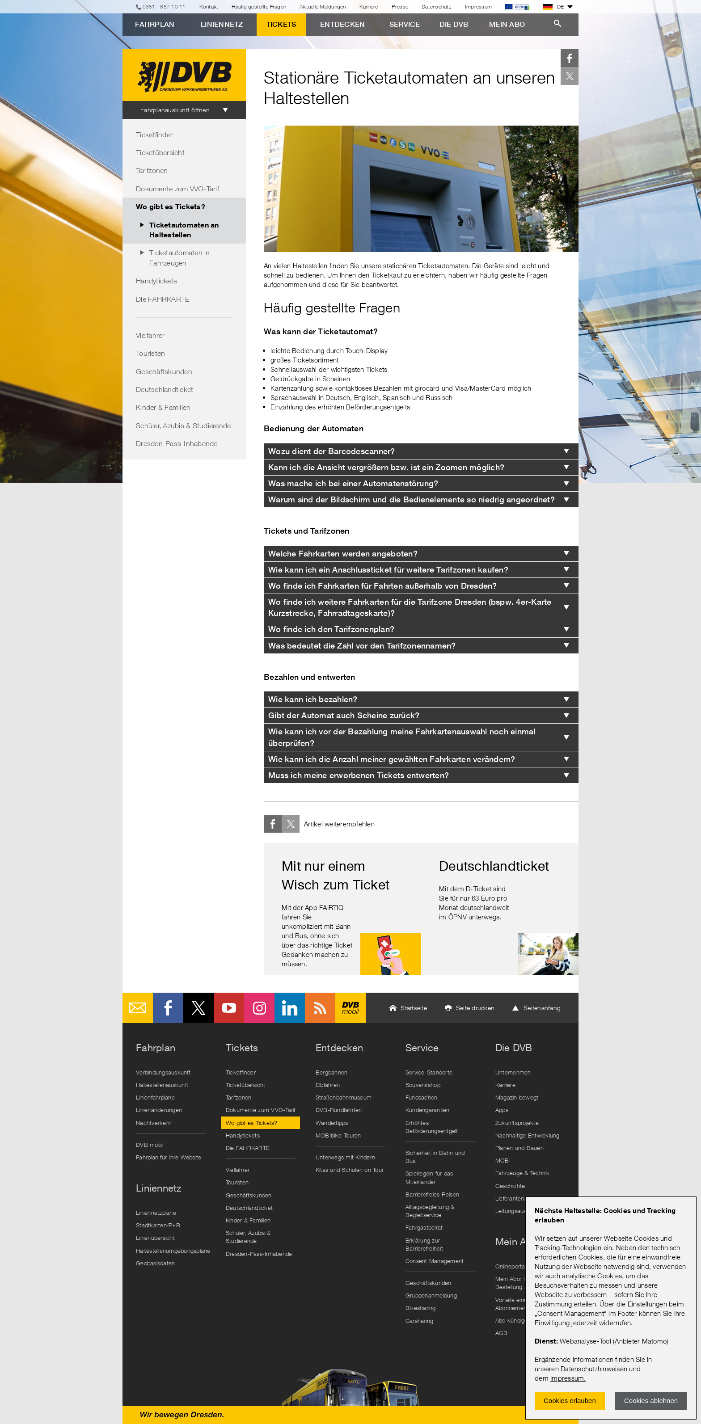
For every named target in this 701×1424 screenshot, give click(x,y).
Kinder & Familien (163, 407)
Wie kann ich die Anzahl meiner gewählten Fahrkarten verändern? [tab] (391, 759)
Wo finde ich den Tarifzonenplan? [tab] (331, 629)
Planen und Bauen (519, 1147)
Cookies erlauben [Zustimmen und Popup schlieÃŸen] (570, 1400)
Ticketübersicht (160, 152)
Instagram (259, 1008)
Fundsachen (421, 1097)
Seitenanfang (542, 1007)
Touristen (150, 353)
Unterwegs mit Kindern (345, 1157)
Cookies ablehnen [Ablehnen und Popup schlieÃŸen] (651, 1400)
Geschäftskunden (164, 371)
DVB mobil (350, 1008)
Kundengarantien (427, 1109)
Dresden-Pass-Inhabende (177, 443)
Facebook (570, 58)
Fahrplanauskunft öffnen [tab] (175, 110)
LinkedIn (289, 1008)
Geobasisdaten (155, 1263)
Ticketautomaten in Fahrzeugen (179, 257)
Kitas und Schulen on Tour (350, 1169)
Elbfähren (328, 1084)
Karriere (368, 6)
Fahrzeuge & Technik (522, 1172)
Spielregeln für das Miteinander (429, 1177)
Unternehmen (513, 1072)
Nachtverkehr (153, 1122)
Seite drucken (475, 1007)
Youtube (229, 1008)
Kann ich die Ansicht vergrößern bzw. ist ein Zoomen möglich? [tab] (386, 467)
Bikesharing (420, 1307)
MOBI (503, 1160)
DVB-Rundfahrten (339, 1109)
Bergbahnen (332, 1072)
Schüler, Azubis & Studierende (183, 425)
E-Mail (137, 1008)
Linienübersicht (155, 1237)
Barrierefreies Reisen (432, 1194)
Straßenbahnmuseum (344, 1097)
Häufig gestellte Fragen (259, 6)
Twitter (570, 76)
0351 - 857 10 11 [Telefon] (164, 6)
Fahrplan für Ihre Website (168, 1157)
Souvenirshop (422, 1084)
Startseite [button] (414, 1007)
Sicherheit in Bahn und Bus (435, 1156)
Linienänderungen (159, 1109)
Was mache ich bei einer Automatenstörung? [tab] (353, 483)
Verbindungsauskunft (163, 1072)
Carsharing (419, 1320)
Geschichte (510, 1185)
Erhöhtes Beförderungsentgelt (431, 1126)
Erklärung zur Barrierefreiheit (424, 1244)
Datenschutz (437, 6)
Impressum (567, 1378)
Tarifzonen (152, 170)
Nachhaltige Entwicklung (527, 1135)
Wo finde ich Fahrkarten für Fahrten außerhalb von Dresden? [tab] (382, 585)
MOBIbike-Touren (338, 1135)
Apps (501, 1109)
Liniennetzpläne (156, 1212)
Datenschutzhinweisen (594, 1369)
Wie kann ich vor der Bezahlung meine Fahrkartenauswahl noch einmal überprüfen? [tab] (402, 737)
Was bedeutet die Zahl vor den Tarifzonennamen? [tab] (362, 645)
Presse (400, 6)
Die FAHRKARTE (162, 299)
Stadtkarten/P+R (158, 1225)
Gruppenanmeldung (431, 1295)
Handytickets (156, 281)
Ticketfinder (154, 135)
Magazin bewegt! (517, 1097)
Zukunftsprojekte (517, 1122)
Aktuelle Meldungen (323, 6)
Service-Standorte (428, 1072)
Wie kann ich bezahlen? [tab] (313, 699)
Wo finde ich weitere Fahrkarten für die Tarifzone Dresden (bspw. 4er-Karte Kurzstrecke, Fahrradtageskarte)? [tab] (410, 607)
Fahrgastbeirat (424, 1227)
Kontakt (209, 6)
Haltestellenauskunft (162, 1084)
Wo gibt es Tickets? (170, 206)
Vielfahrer (150, 335)
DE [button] (553, 6)
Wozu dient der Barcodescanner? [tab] (331, 451)
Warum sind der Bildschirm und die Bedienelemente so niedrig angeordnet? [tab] (411, 499)
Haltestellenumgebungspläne (173, 1250)
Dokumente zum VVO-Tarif (177, 189)
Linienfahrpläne (155, 1097)
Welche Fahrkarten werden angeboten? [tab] (343, 553)
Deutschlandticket (164, 389)
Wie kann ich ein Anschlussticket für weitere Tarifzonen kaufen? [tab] (388, 569)
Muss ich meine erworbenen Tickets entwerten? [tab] (358, 775)
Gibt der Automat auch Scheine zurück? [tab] (343, 715)
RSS (320, 1008)
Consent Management (434, 1260)
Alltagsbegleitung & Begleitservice (430, 1210)
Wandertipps (332, 1122)
